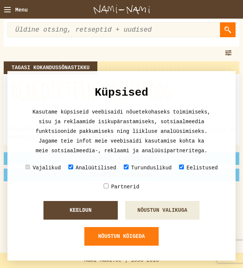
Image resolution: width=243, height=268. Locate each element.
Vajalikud (43, 168)
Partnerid (121, 187)
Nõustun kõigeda (121, 236)
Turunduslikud (148, 168)
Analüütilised (92, 168)
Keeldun (81, 210)
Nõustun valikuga (162, 210)
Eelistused (198, 168)
